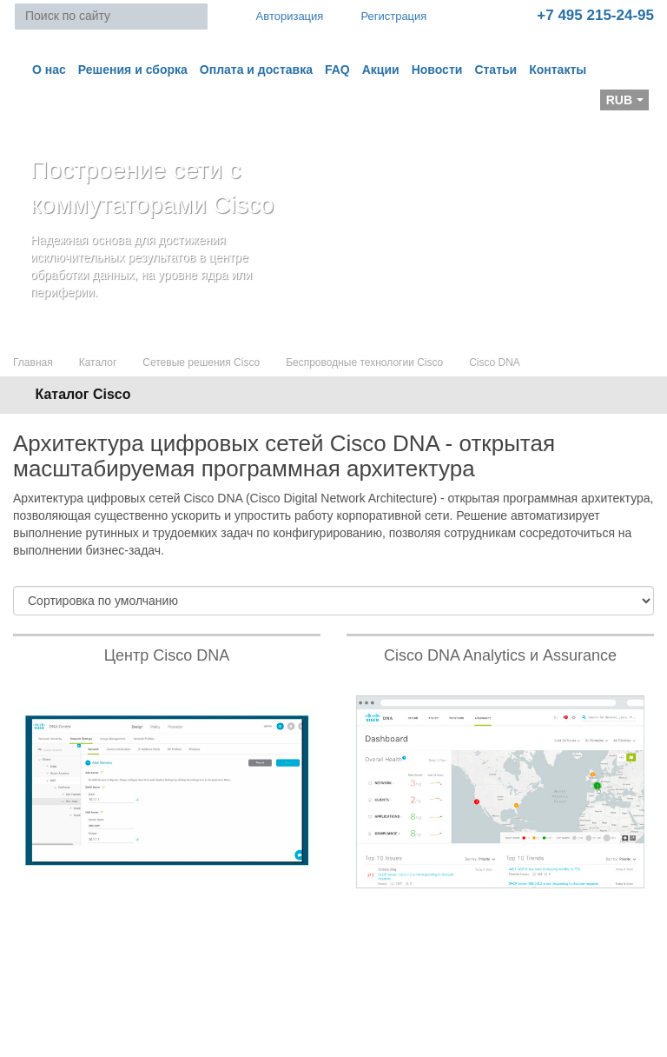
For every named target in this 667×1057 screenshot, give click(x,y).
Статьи (495, 69)
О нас (49, 69)
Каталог (98, 362)
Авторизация (282, 16)
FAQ (337, 69)
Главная (33, 362)
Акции (381, 69)
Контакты (557, 69)
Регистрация (381, 16)
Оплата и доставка (256, 69)
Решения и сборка (133, 69)
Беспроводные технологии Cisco (364, 362)
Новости (437, 69)
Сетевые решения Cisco (201, 362)
